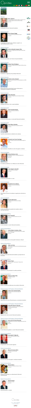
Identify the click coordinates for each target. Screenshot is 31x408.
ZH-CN (26, 5)
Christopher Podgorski (13, 335)
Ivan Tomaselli (11, 215)
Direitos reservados (15, 403)
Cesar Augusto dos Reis (13, 169)
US (19, 5)
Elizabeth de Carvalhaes (13, 183)
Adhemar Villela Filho (13, 275)
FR (21, 5)
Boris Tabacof (11, 18)
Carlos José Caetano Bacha (14, 290)
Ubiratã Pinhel (11, 380)
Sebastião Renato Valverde (14, 305)
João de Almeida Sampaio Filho (15, 49)
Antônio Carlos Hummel (13, 79)
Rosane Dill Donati (12, 199)
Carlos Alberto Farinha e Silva (14, 230)
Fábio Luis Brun (11, 245)
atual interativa (15, 406)
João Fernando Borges (13, 109)
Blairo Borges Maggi (12, 33)
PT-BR (14, 5)
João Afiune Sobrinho (13, 124)
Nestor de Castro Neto (13, 350)
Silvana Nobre (11, 364)
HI (29, 5)
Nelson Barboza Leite (13, 154)
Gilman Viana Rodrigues (13, 64)
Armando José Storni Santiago (15, 139)
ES (17, 5)
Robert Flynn (11, 261)
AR (24, 5)
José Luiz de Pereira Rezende (14, 320)
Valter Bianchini (11, 94)
